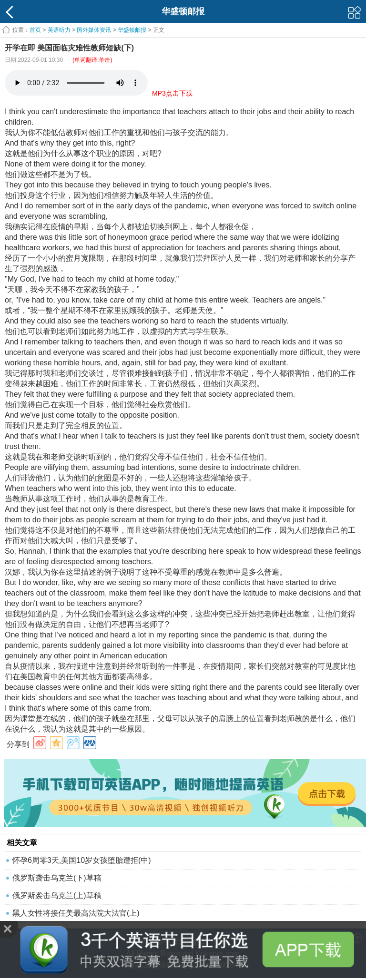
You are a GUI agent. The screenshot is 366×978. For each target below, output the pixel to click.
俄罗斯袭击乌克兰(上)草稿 (57, 895)
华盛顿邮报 (132, 30)
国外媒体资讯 (94, 30)
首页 (35, 30)
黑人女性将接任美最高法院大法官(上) (76, 913)
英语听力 (59, 30)
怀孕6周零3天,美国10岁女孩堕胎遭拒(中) (81, 860)
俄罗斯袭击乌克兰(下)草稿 (57, 878)
